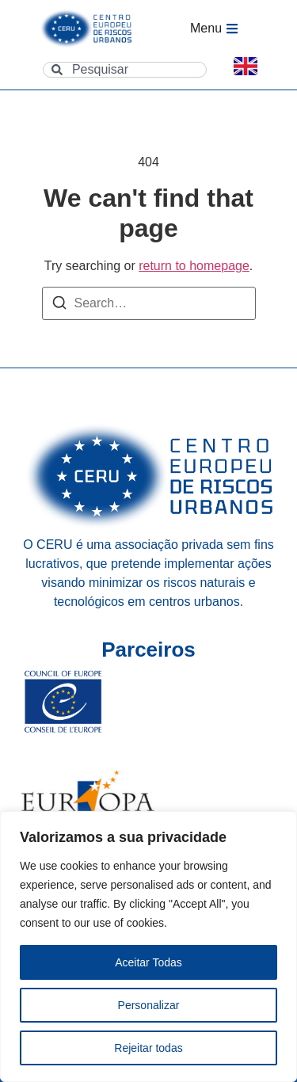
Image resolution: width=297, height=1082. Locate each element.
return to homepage (194, 265)
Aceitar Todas (148, 962)
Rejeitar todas (148, 1048)
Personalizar (149, 1005)
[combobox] (125, 70)
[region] (148, 946)
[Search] (59, 305)
